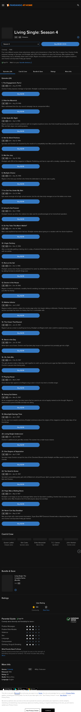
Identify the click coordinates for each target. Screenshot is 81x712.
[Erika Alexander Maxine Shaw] (40, 547)
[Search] (78, 3)
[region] (40, 700)
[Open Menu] (3, 3)
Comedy (10, 677)
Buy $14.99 (63, 40)
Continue (48, 708)
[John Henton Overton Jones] (71, 547)
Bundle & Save (38, 67)
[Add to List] (78, 33)
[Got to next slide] (79, 547)
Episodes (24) (7, 67)
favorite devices (26, 58)
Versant (17, 691)
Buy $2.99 (20, 90)
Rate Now (46, 618)
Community (35, 618)
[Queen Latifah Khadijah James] (9, 547)
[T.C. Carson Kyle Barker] (56, 547)
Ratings (53, 67)
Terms (40, 691)
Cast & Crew (23, 67)
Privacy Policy (70, 691)
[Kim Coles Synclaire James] (24, 547)
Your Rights (63, 693)
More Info (68, 67)
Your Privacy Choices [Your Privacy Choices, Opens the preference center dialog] (32, 708)
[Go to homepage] (19, 3)
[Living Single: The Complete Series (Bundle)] (27, 574)
